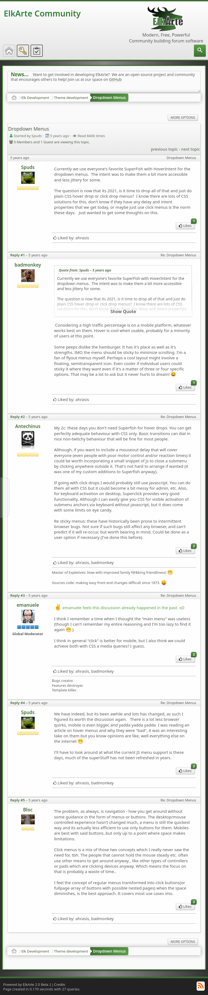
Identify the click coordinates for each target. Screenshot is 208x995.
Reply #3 (17, 595)
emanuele (28, 605)
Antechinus (27, 426)
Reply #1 (17, 255)
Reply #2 (17, 416)
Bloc (27, 810)
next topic (190, 149)
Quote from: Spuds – (85, 270)
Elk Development (35, 97)
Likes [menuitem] (187, 225)
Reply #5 (17, 800)
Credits (59, 985)
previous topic (164, 149)
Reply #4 (17, 702)
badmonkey (28, 265)
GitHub (115, 79)
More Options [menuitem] (183, 117)
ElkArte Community (42, 13)
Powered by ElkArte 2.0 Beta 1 (27, 985)
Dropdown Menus (109, 97)
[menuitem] (200, 51)
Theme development (71, 97)
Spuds (28, 167)
